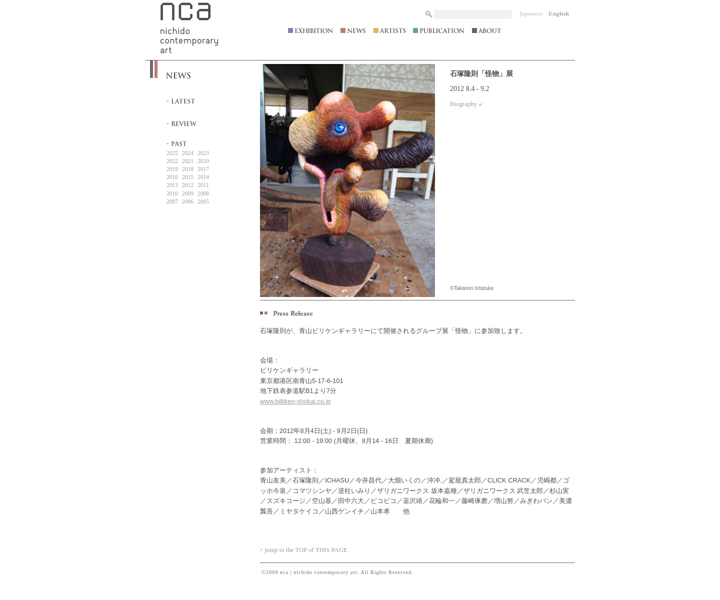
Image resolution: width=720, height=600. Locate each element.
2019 (172, 169)
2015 (188, 177)
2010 (172, 193)
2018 (188, 169)
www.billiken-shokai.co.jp (295, 401)
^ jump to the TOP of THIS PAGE (304, 550)
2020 (203, 161)
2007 (172, 201)
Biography (463, 104)
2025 (172, 153)
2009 (188, 193)
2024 (188, 153)
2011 (203, 185)
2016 (172, 177)
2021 (188, 161)
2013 (172, 185)
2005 (203, 201)
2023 (203, 153)
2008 (203, 193)
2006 (188, 201)
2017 (203, 169)
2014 (203, 177)
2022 (172, 161)
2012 (188, 185)
